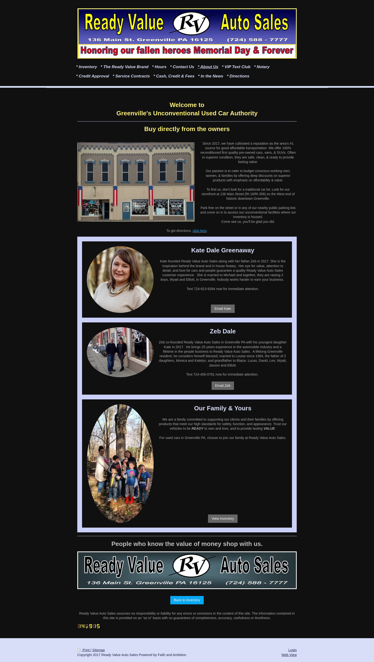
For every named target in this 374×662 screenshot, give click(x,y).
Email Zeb (222, 385)
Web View (289, 655)
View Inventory (223, 518)
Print (83, 650)
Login (292, 650)
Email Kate (222, 309)
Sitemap (98, 650)
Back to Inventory (187, 600)
